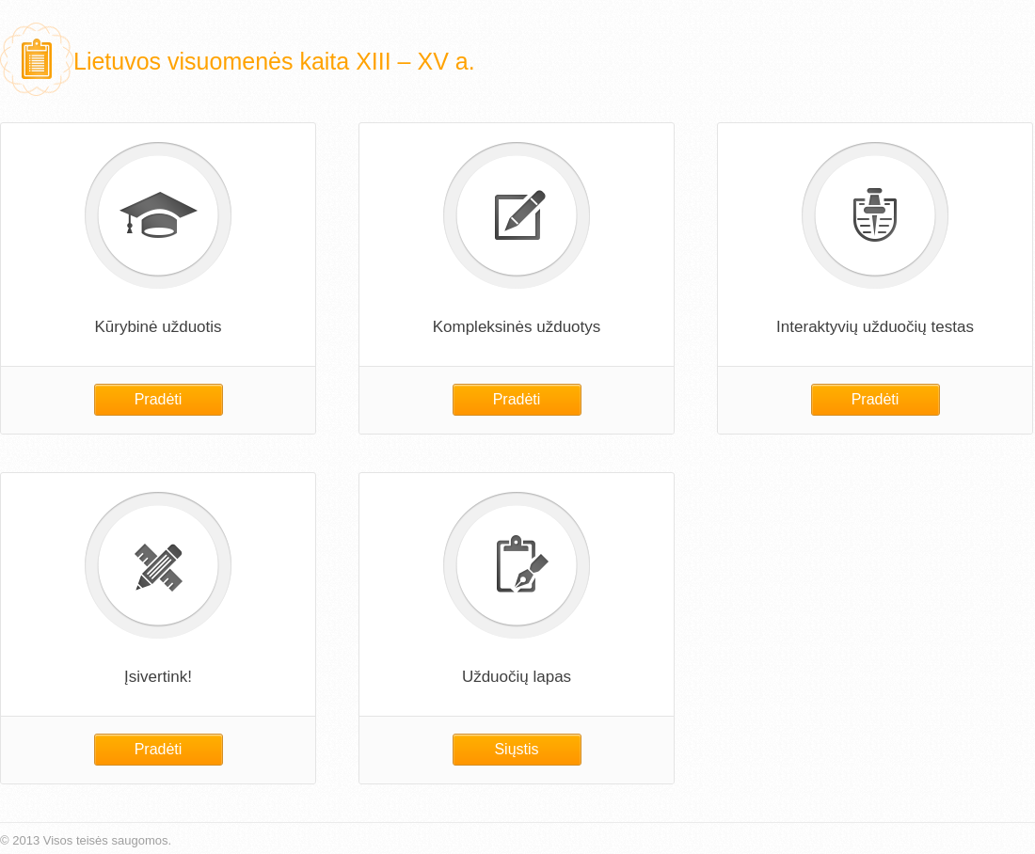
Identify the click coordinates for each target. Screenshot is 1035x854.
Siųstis (516, 749)
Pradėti (159, 399)
